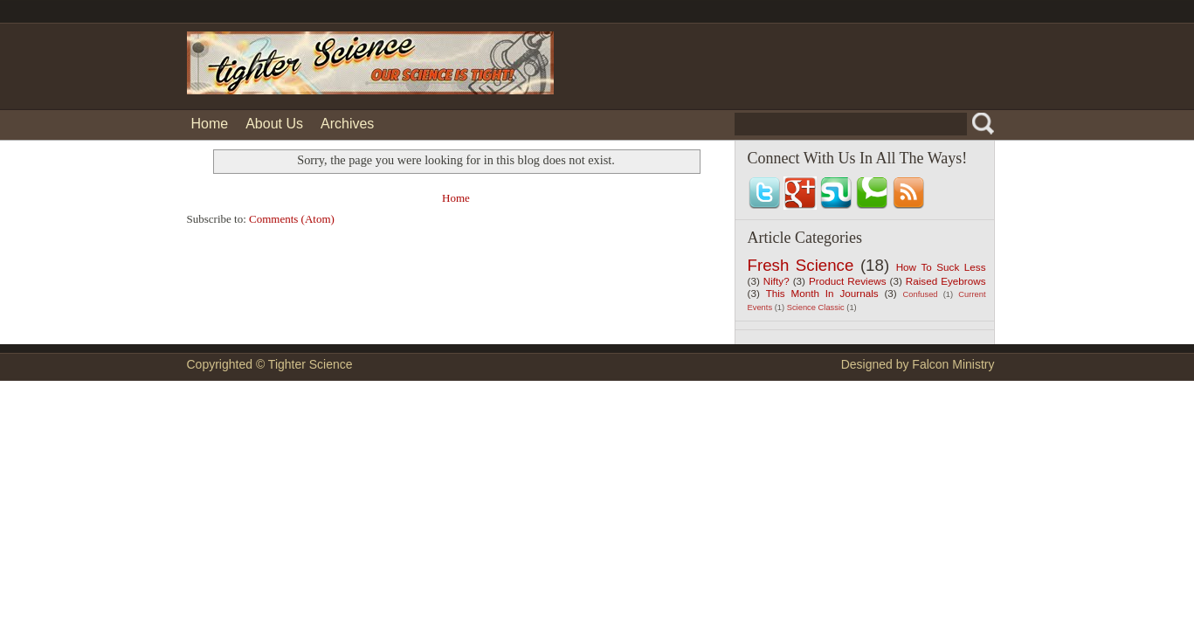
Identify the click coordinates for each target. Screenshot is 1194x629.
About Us (274, 123)
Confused (920, 294)
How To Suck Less (941, 267)
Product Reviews (847, 281)
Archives (347, 123)
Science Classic (816, 307)
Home (210, 123)
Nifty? (776, 281)
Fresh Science (801, 265)
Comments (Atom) (292, 218)
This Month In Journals (822, 293)
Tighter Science (310, 364)
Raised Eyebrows (946, 281)
